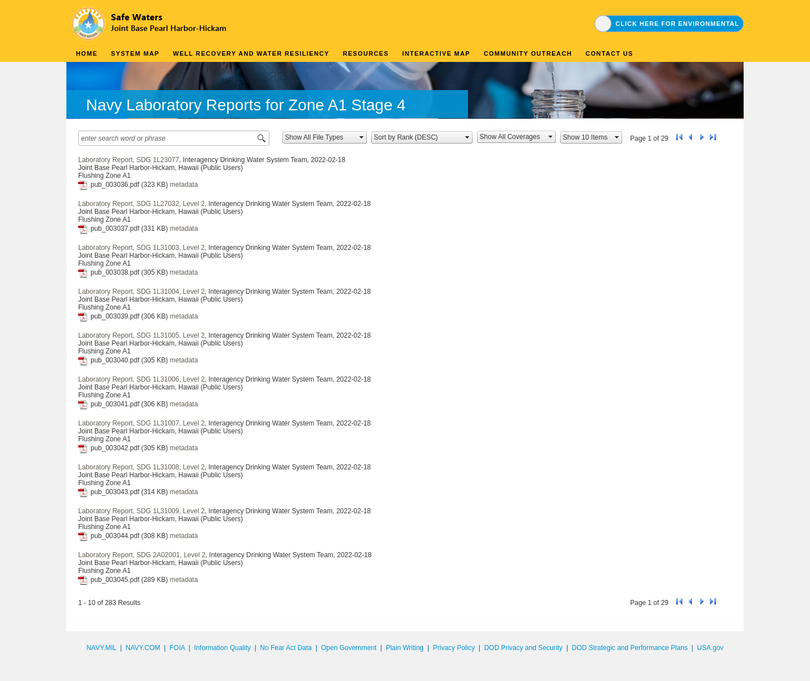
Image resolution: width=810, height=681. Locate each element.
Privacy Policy (454, 648)
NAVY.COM (142, 648)
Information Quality (222, 648)
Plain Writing (405, 648)
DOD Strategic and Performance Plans (629, 648)
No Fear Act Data (286, 648)
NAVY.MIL (101, 648)
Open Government (349, 648)
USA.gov (710, 648)
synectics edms (721, 660)
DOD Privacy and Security (523, 648)
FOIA (176, 648)
